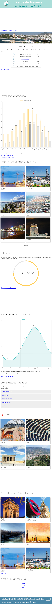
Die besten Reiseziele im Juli (7, 69)
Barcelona (29, 188)
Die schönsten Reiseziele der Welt (8, 287)
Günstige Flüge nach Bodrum (7, 157)
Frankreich (3, 520)
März (23, 587)
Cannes (3, 239)
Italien (2, 546)
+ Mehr (26, 245)
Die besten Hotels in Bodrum (7, 155)
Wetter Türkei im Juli (13, 30)
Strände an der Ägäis (7, 398)
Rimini (28, 214)
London (29, 519)
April (23, 589)
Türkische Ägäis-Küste (7, 391)
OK (48, 599)
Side (28, 442)
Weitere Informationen (31, 602)
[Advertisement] (26, 19)
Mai (23, 591)
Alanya (29, 467)
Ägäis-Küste (5, 395)
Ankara (3, 467)
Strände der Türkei (6, 402)
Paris (2, 519)
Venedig (3, 188)
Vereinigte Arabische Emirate (33, 546)
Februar (23, 585)
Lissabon (29, 239)
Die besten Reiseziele (5, 573)
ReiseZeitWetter (4, 30)
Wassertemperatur (25, 58)
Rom (2, 544)
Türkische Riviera (6, 406)
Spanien (28, 571)
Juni (23, 593)
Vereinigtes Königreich (31, 520)
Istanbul (3, 442)
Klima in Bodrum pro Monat (7, 376)
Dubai (28, 544)
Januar (23, 583)
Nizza (2, 214)
